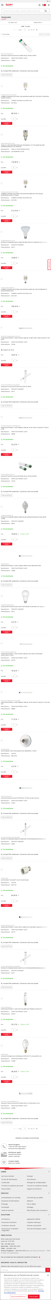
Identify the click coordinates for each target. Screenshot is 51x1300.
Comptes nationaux (34, 1222)
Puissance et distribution (10, 1201)
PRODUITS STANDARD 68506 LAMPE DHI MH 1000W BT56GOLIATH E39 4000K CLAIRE (23, 517)
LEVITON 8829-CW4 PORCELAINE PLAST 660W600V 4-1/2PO (19, 751)
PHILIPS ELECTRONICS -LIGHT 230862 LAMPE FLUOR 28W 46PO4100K (21, 565)
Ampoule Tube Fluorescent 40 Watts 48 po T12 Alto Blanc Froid (20, 1103)
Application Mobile (33, 1219)
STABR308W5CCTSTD (8, 240)
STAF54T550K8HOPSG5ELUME (10, 837)
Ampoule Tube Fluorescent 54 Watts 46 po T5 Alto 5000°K (19, 476)
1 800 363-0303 (20, 1251)
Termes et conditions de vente (12, 1186)
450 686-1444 (11, 1248)
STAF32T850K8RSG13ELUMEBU (10, 966)
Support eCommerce (34, 1189)
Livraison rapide (13, 1161)
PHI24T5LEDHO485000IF (8, 652)
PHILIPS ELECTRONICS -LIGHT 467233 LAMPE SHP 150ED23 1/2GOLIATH (21, 1009)
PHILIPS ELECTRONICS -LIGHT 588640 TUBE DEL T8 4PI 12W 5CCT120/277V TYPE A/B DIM (25, 703)
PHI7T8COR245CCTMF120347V (10, 426)
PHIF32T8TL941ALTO (7, 54)
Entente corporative (34, 1225)
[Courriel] (23, 1270)
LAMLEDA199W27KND (7, 605)
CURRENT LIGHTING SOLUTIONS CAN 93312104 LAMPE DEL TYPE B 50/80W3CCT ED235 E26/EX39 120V (24, 290)
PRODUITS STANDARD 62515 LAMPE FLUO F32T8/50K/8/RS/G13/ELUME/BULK (23, 968)
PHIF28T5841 (5, 564)
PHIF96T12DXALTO (6, 796)
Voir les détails (7, 75)
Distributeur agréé (14, 1152)
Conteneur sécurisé (8, 1225)
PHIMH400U (4, 1054)
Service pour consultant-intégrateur (10, 1229)
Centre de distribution (9, 1179)
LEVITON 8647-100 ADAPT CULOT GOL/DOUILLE (15, 880)
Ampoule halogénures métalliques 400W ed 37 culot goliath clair (21, 1056)
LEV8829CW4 (5, 749)
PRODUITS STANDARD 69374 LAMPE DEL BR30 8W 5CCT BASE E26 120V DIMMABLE (25, 242)
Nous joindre (6, 1189)
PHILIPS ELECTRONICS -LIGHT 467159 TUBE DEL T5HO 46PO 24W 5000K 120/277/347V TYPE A (21, 654)
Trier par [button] (37, 22)
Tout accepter (33, 1296)
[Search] (25, 11)
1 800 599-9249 (14, 1246)
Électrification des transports (37, 1210)
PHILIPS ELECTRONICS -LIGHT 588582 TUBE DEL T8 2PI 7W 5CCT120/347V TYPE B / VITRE (25, 428)
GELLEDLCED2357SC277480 (9, 192)
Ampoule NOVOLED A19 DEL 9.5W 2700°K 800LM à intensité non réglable (23, 606)
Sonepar (30, 1176)
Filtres (12, 22)
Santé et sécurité (7, 1210)
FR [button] (47, 1)
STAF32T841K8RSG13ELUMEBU (10, 385)
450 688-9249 (9, 1244)
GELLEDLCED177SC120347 (9, 95)
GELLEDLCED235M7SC (8, 288)
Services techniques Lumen (36, 1229)
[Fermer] (48, 1275)
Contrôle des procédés (35, 1197)
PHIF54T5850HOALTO (8, 474)
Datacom (30, 1201)
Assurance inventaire (8, 1222)
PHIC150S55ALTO (6, 1007)
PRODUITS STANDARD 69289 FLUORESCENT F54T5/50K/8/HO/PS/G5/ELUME (23, 839)
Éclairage (4, 1204)
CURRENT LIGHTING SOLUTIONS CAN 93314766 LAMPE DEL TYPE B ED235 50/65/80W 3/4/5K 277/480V (22, 194)
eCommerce (5, 1219)
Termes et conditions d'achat (37, 1186)
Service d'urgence (14, 1144)
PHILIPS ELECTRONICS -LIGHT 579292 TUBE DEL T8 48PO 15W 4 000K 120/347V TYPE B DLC (25, 338)
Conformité (5, 1182)
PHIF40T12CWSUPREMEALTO (9, 1101)
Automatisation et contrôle (10, 1197)
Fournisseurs (31, 1179)
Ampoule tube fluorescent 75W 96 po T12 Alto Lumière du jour (20, 798)
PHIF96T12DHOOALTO (7, 925)
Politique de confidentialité (36, 1182)
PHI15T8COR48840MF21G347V (10, 336)
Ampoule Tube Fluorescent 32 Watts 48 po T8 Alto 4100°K (18, 55)
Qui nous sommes (7, 1176)
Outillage (30, 1207)
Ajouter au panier (6, 123)
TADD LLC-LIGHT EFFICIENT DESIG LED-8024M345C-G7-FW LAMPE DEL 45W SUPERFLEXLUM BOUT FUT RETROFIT (23, 145)
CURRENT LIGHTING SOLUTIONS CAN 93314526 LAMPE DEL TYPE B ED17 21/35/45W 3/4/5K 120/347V (25, 97)
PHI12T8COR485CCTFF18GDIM (10, 701)
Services (25, 1193)
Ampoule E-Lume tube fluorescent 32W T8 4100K (16, 386)
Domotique (5, 1207)
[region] (25, 1286)
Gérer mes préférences (18, 1296)
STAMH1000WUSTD (7, 515)
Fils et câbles (31, 1204)
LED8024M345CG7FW (8, 143)
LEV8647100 (4, 878)
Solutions (25, 1215)
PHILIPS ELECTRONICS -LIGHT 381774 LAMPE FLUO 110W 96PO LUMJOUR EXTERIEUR (25, 927)
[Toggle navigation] (2, 5)
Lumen (25, 1172)
